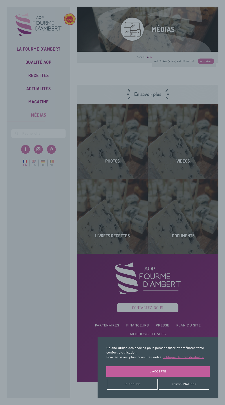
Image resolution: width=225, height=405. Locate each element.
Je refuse (132, 384)
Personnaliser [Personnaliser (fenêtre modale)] (183, 384)
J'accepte (158, 371)
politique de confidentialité (183, 357)
